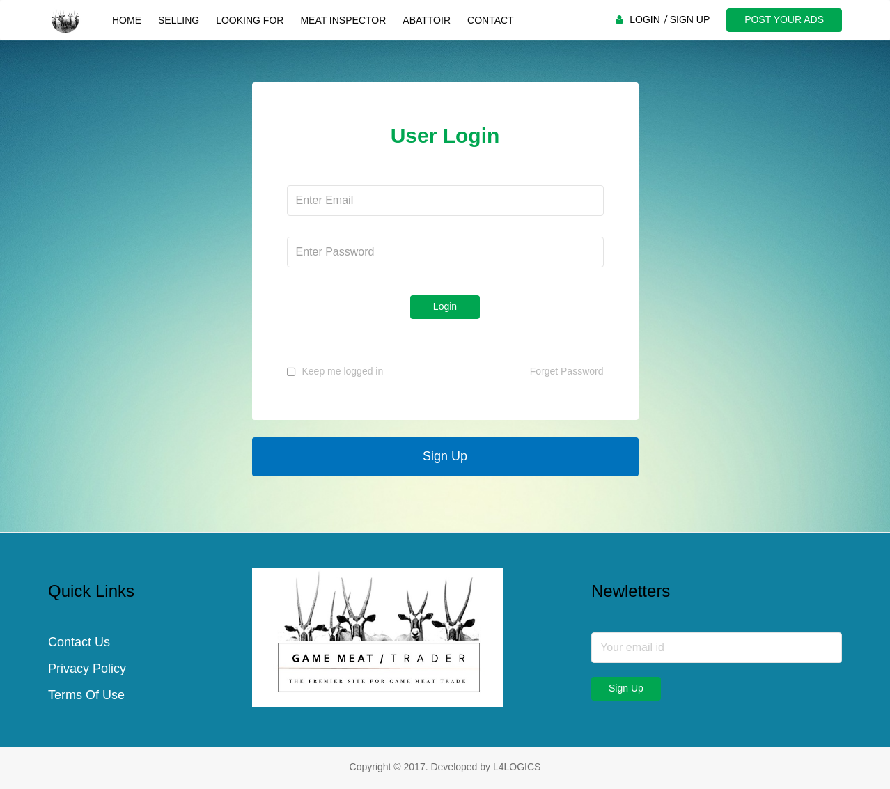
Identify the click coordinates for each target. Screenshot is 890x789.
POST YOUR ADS (784, 19)
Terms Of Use (86, 695)
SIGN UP (690, 19)
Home (126, 20)
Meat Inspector (343, 20)
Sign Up (445, 456)
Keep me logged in (343, 371)
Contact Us (79, 642)
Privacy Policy (87, 668)
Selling (178, 20)
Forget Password (567, 371)
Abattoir (427, 20)
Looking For (249, 20)
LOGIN (645, 19)
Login (445, 306)
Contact (490, 20)
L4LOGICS (516, 766)
